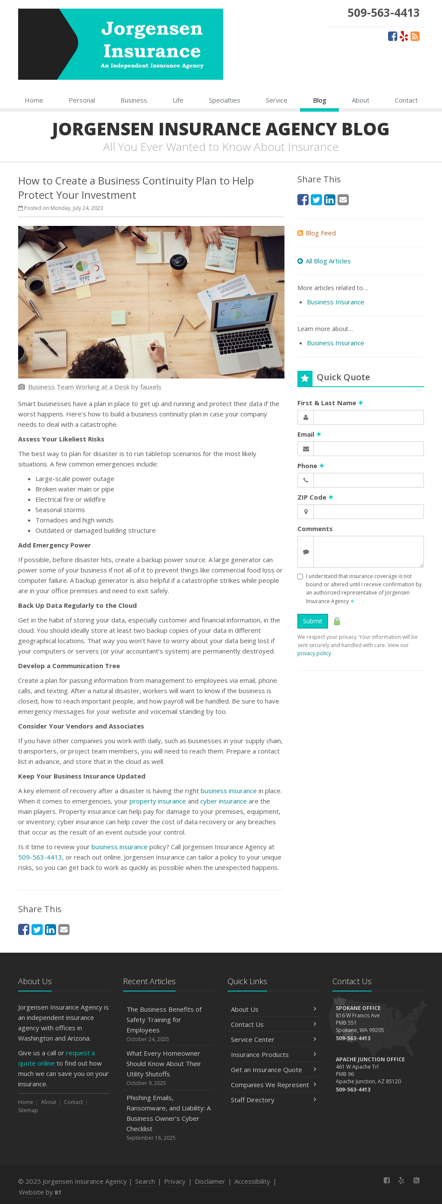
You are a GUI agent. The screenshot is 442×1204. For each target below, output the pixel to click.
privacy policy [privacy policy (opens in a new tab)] (314, 653)
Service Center (273, 1039)
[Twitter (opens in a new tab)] (37, 929)
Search (145, 1181)
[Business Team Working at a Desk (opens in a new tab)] (78, 386)
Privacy (175, 1181)
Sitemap (28, 1110)
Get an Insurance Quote (273, 1069)
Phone (311, 465)
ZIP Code (315, 497)
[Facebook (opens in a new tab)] (392, 35)
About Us (273, 1009)
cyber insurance (223, 801)
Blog (319, 100)
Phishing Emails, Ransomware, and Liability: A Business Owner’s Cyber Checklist (169, 1117)
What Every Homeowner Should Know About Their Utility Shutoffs (169, 1068)
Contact (406, 100)
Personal (82, 100)
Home (34, 100)
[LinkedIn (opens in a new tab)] (50, 929)
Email (309, 434)
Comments (315, 528)
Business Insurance (335, 301)
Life (178, 100)
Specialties (224, 100)
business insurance (229, 790)
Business (133, 100)
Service (276, 100)
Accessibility (252, 1181)
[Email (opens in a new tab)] (63, 929)
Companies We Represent (273, 1084)
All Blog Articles (324, 260)
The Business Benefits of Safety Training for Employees (169, 1024)
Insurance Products (273, 1054)
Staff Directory (273, 1099)
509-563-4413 (40, 857)
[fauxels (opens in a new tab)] (150, 386)
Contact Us (273, 1024)
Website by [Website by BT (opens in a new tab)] (40, 1192)
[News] (415, 35)
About (360, 100)
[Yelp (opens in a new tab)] (403, 35)
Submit (312, 621)
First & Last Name (330, 402)
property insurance (157, 801)
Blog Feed (316, 232)
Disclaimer (210, 1181)
